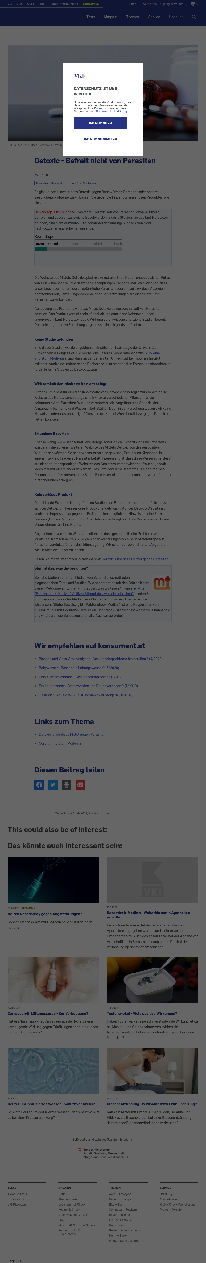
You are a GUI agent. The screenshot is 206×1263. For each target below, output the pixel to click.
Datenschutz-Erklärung (111, 111)
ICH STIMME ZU (100, 123)
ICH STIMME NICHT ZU (100, 139)
